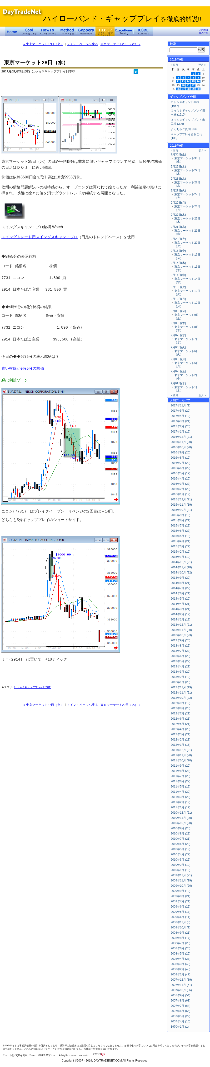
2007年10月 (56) (181, 990)
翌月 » (202, 64)
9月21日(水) (178, 226)
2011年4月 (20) (180, 791)
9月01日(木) (178, 383)
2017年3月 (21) (180, 421)
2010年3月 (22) (180, 859)
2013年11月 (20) (181, 630)
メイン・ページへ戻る (82, 44)
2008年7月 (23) (180, 943)
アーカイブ (183, 400)
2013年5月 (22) (180, 661)
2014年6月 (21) (180, 593)
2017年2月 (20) (180, 426)
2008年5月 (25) (180, 953)
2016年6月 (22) (180, 468)
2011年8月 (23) (180, 771)
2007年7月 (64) (180, 1005)
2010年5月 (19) (180, 849)
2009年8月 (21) (180, 896)
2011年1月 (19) (180, 807)
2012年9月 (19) (180, 703)
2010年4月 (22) (180, 854)
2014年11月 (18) (181, 567)
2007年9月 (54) (180, 995)
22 (193, 85)
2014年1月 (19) (180, 619)
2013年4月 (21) (180, 666)
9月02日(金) (178, 371)
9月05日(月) (178, 359)
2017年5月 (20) (180, 410)
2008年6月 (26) (180, 948)
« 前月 (174, 64)
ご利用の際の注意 (203, 31)
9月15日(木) (178, 263)
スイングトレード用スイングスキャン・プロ (39, 237)
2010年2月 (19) (180, 865)
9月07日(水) (178, 335)
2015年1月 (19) (180, 557)
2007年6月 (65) (180, 1011)
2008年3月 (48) (180, 964)
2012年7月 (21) (180, 713)
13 (183, 81)
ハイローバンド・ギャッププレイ (122, 18)
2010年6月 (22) (180, 844)
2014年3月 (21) (180, 609)
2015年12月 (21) (181, 499)
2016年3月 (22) (180, 483)
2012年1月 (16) (180, 744)
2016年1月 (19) (180, 494)
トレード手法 (66, 31)
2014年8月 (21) (180, 583)
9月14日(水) (178, 275)
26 (178, 89)
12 (178, 81)
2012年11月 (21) (181, 692)
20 (183, 85)
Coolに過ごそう (28, 31)
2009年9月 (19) (180, 891)
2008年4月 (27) (180, 958)
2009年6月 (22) (180, 906)
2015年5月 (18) (180, 536)
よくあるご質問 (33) (184, 129)
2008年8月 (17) (180, 938)
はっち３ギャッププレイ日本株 (32, 687)
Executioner (124, 31)
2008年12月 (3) (180, 922)
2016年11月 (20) (181, 442)
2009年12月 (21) (181, 875)
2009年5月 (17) (180, 911)
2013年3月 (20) (180, 671)
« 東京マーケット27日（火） (43, 44)
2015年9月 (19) (180, 515)
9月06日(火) (178, 347)
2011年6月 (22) (180, 781)
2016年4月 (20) (180, 478)
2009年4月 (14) (180, 917)
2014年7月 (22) (180, 588)
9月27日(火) (178, 190)
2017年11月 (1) (180, 405)
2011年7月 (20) (180, 776)
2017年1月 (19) (180, 431)
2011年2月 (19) (180, 802)
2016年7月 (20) (180, 463)
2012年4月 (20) (180, 729)
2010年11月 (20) (181, 818)
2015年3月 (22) (180, 546)
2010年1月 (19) (180, 870)
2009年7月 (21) (180, 901)
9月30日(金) (178, 154)
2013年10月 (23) (181, 635)
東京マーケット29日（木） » (120, 44)
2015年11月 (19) (181, 504)
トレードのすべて (47, 31)
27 (183, 89)
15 (193, 81)
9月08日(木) (178, 323)
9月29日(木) (178, 166)
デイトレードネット (12, 31)
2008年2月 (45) (180, 969)
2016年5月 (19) (180, 473)
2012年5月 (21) (180, 724)
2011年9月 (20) (180, 765)
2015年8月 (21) (180, 520)
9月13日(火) (178, 287)
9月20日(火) (178, 239)
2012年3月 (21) (180, 734)
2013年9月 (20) (180, 640)
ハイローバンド (105, 31)
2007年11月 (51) (181, 985)
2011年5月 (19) (180, 786)
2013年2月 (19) (180, 677)
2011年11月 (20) (181, 755)
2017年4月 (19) (180, 416)
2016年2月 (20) (180, 489)
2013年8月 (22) (180, 645)
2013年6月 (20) (180, 656)
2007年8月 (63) (180, 1000)
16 (198, 81)
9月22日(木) (178, 214)
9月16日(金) (178, 250)
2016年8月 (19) (180, 457)
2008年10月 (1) (180, 927)
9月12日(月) (178, 299)
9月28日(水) (178, 178)
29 (193, 89)
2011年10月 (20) (181, 760)
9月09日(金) (178, 311)
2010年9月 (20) (180, 828)
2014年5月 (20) (180, 598)
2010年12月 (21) (181, 812)
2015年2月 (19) (180, 551)
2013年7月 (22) (180, 650)
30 (198, 89)
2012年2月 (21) (180, 739)
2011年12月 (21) (181, 750)
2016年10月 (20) (181, 447)
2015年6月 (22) (180, 530)
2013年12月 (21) (181, 624)
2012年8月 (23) (180, 708)
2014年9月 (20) (180, 577)
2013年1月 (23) (180, 682)
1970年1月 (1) (180, 1026)
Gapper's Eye (85, 31)
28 (188, 89)
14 (188, 81)
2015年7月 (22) (180, 525)
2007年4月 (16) (180, 1021)
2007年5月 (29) (180, 1016)
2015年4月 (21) (180, 541)
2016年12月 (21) (181, 436)
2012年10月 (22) (181, 697)
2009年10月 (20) (181, 885)
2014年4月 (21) (180, 604)
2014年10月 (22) (181, 572)
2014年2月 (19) (180, 614)
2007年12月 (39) (181, 979)
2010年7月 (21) (180, 838)
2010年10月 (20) (181, 823)
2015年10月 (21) (181, 510)
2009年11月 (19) (181, 880)
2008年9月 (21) (180, 932)
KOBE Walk (143, 31)
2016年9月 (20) (180, 452)
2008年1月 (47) (180, 974)
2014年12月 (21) (181, 562)
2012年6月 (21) (180, 718)
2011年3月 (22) (180, 797)
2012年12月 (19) (181, 687)
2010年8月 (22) (180, 833)
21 (188, 85)
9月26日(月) (178, 202)
